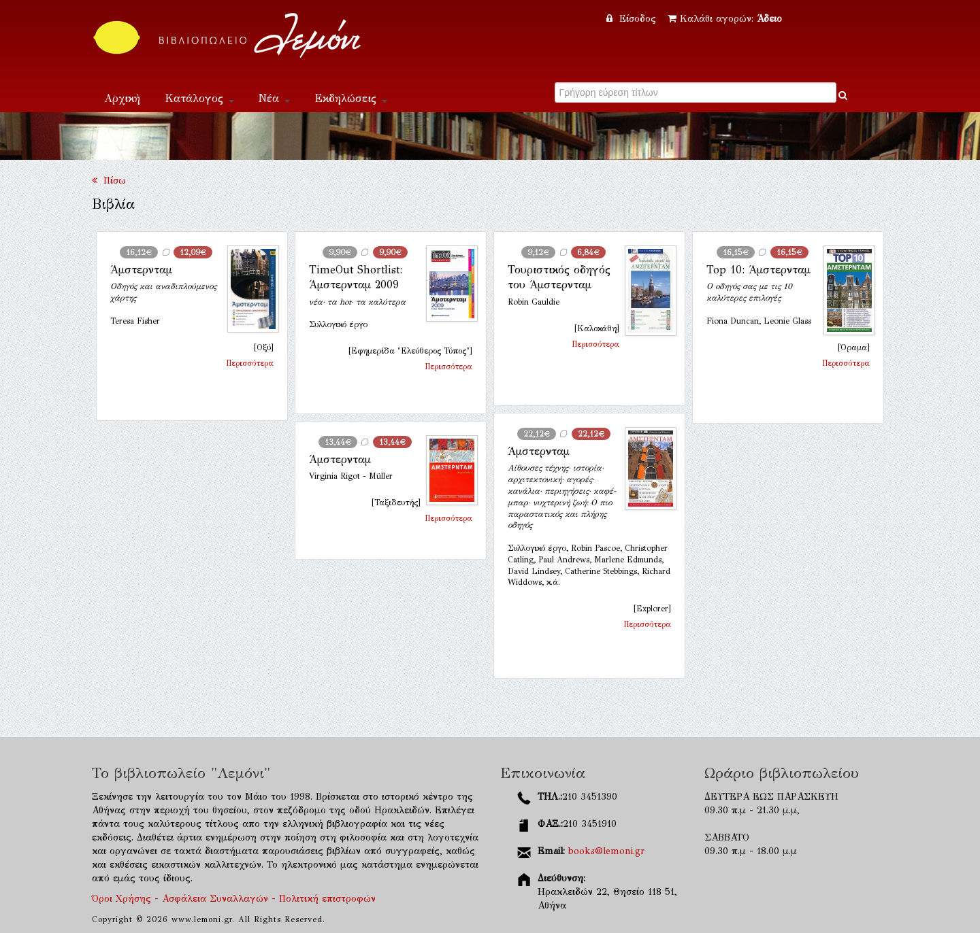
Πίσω (109, 180)
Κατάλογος (199, 98)
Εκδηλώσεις (350, 98)
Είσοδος (632, 18)
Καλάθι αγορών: (725, 18)
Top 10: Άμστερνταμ (758, 269)
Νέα (274, 98)
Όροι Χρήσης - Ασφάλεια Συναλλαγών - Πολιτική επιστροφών (234, 898)
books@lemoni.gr (606, 851)
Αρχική (122, 98)
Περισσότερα (250, 363)
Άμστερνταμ (141, 269)
